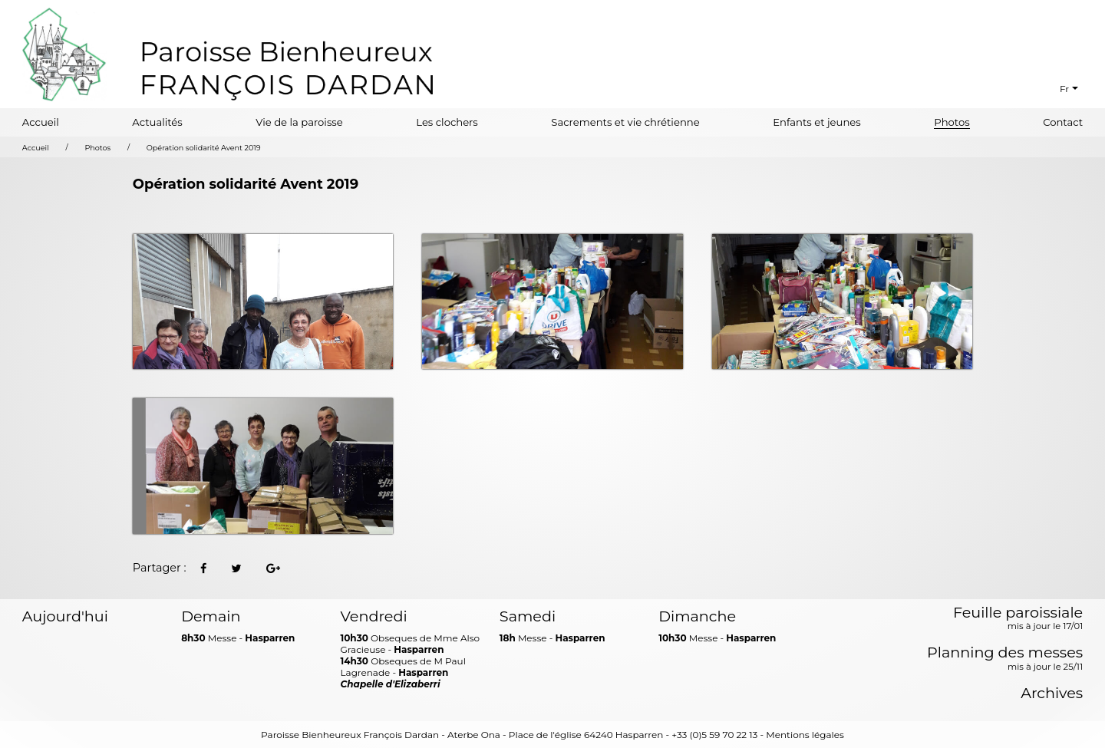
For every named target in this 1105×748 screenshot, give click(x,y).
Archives (1052, 693)
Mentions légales (805, 734)
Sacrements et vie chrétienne (625, 122)
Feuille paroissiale (1018, 619)
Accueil (40, 122)
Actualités (157, 122)
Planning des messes (1005, 659)
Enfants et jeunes (817, 122)
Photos (951, 122)
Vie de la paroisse (299, 122)
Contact (1063, 122)
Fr (1064, 88)
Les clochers (447, 122)
